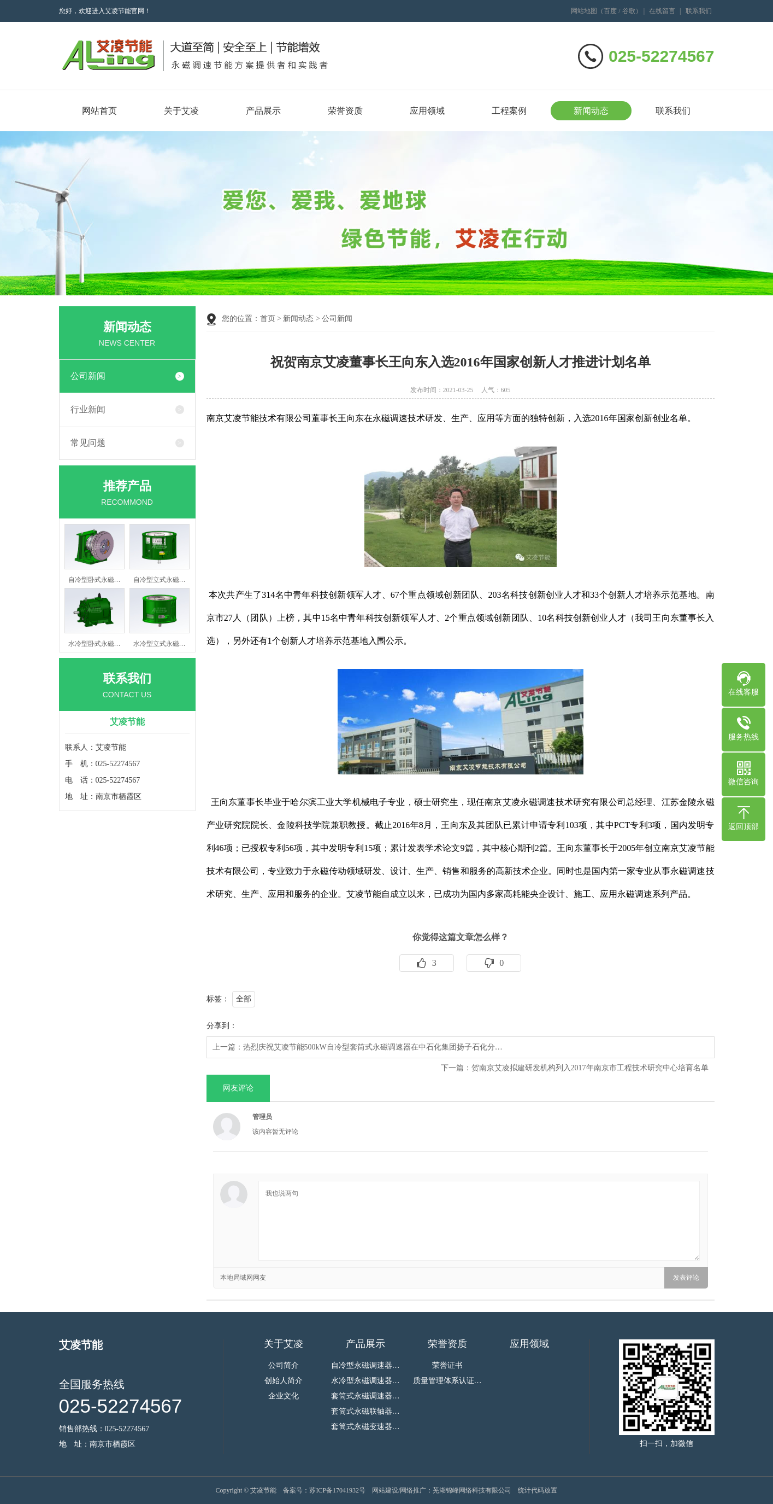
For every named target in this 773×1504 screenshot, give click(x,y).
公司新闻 (87, 376)
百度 (610, 11)
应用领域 (427, 110)
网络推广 (413, 1490)
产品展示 (263, 110)
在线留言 (662, 11)
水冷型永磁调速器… (365, 1381)
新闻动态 (591, 110)
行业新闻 (87, 409)
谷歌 (628, 11)
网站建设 (385, 1490)
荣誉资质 (345, 110)
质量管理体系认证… (447, 1381)
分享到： (221, 1026)
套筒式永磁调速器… (365, 1396)
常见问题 (87, 442)
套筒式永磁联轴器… (365, 1411)
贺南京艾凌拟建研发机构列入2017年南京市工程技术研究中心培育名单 (590, 1068)
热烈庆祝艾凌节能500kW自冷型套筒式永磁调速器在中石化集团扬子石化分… (373, 1047)
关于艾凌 (181, 110)
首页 (267, 318)
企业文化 (283, 1396)
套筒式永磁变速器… (365, 1427)
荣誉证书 (447, 1365)
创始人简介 (283, 1381)
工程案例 (509, 110)
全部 (243, 999)
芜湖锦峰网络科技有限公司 (472, 1490)
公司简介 (283, 1365)
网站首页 (99, 110)
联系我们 (699, 11)
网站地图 (584, 11)
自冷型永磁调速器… (365, 1365)
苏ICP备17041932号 (337, 1490)
